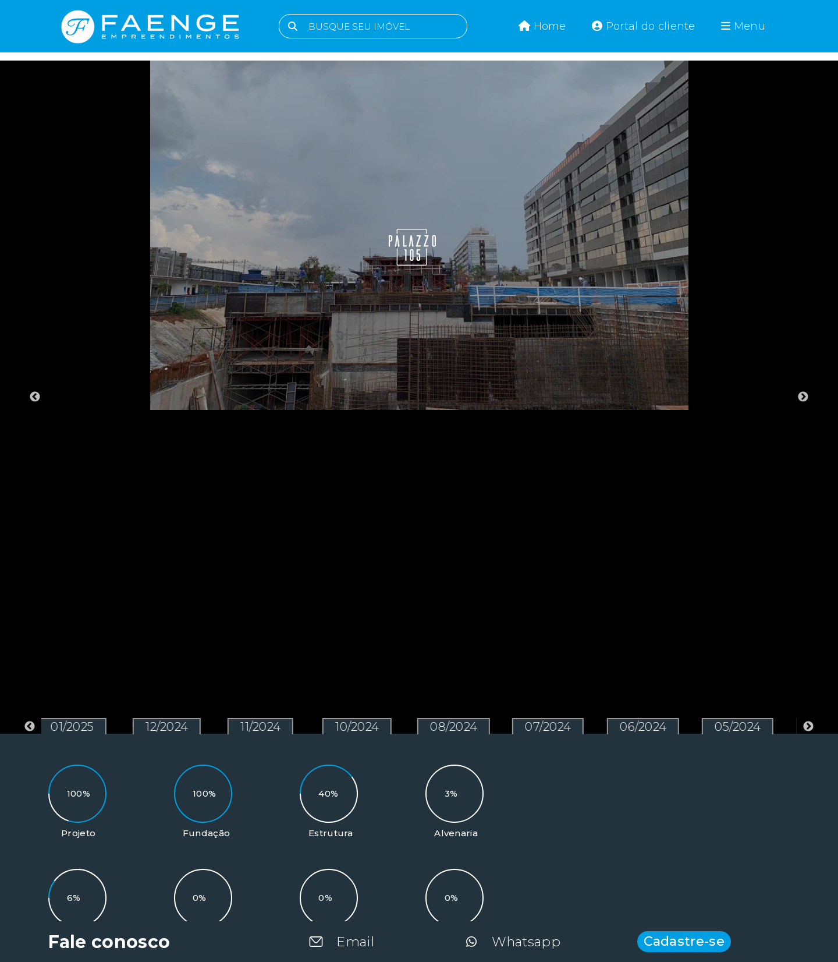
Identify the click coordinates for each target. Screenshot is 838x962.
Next (803, 397)
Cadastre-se (684, 941)
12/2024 (170, 727)
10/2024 (360, 727)
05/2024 (741, 727)
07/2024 (551, 727)
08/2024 (457, 727)
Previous (35, 397)
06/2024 (646, 727)
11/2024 (264, 727)
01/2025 (75, 727)
